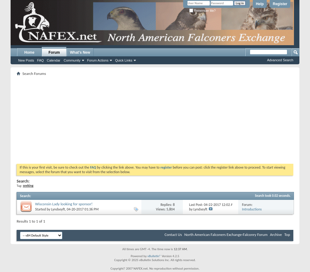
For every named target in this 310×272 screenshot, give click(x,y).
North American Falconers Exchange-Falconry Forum (226, 234)
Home (29, 52)
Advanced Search (280, 60)
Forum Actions (97, 60)
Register (280, 4)
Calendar (54, 60)
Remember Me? (202, 10)
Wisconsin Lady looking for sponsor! (64, 204)
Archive (276, 234)
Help (260, 4)
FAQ (40, 60)
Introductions (252, 209)
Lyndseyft (58, 209)
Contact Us (173, 234)
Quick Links (123, 60)
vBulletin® (154, 256)
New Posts (26, 60)
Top (287, 234)
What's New (80, 52)
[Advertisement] (155, 119)
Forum (54, 52)
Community (72, 60)
